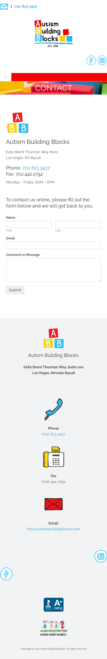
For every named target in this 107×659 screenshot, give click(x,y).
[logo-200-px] (53, 21)
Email (11, 238)
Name (11, 217)
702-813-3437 (25, 6)
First (8, 230)
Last (58, 230)
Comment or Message (24, 255)
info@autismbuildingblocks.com (53, 529)
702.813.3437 (36, 168)
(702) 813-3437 (53, 434)
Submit (15, 290)
